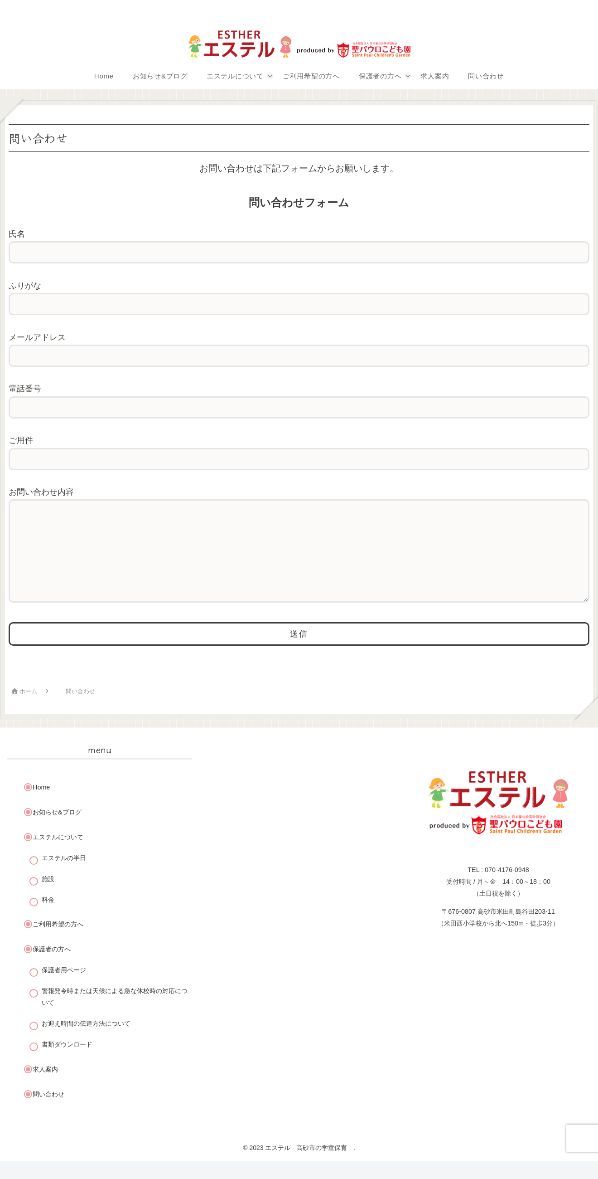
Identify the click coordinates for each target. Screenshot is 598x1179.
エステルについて (58, 855)
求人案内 (45, 1087)
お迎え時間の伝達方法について (86, 1041)
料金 (48, 917)
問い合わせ (48, 1112)
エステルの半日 (64, 876)
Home (41, 805)
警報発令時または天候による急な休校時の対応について (115, 1014)
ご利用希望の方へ (58, 942)
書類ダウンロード (67, 1062)
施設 (48, 897)
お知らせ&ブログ (57, 830)
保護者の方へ (52, 967)
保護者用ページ (64, 988)
